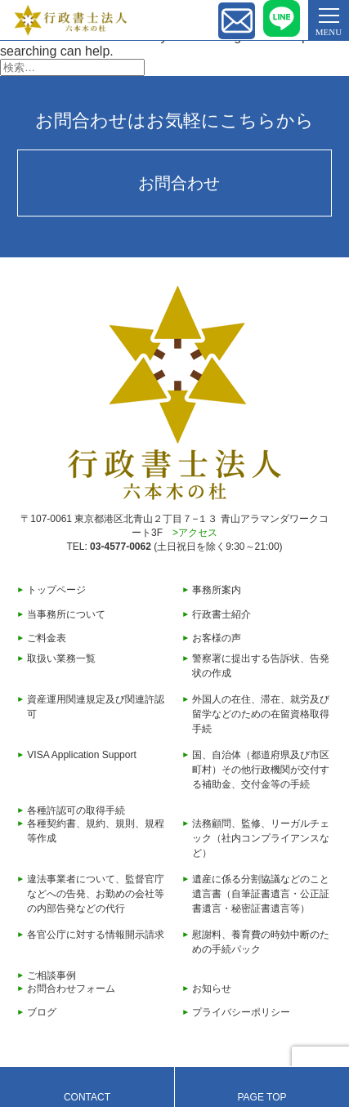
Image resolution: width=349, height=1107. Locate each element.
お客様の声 (216, 638)
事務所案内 (216, 590)
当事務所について (66, 614)
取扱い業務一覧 (61, 658)
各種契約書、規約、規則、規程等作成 (95, 831)
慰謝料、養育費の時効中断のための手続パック (260, 942)
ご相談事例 (51, 975)
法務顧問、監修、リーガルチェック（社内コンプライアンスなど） (260, 838)
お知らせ (211, 988)
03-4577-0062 (120, 546)
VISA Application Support (81, 755)
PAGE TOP (261, 1097)
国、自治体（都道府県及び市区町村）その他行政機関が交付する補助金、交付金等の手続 (260, 769)
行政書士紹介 (221, 614)
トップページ (56, 590)
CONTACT (87, 1097)
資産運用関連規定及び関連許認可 (95, 707)
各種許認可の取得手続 (76, 810)
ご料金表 (46, 638)
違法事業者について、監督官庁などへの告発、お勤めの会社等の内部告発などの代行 (95, 893)
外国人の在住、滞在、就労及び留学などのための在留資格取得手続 (260, 714)
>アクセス (194, 532)
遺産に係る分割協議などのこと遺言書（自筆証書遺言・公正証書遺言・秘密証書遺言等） (260, 893)
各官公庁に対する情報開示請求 (95, 934)
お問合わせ (179, 183)
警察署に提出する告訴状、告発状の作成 (260, 666)
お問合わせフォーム (71, 988)
